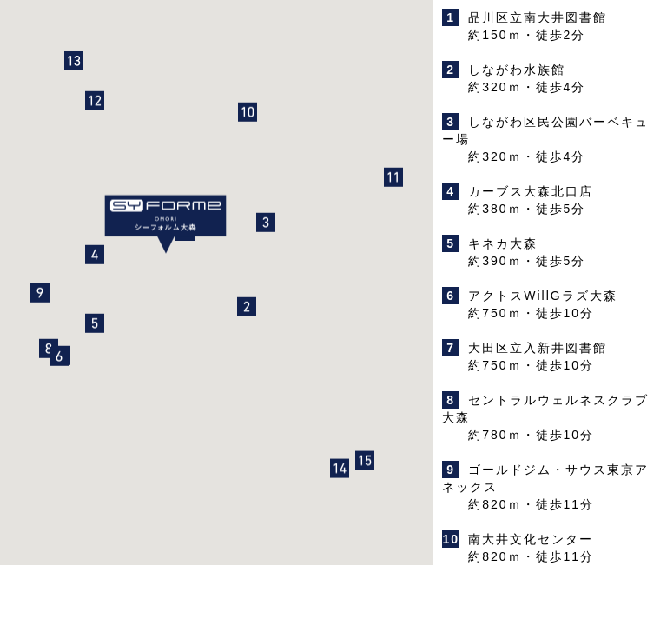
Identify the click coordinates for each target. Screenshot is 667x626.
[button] (246, 310)
